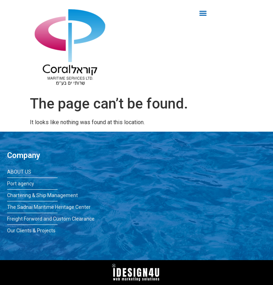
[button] (203, 13)
